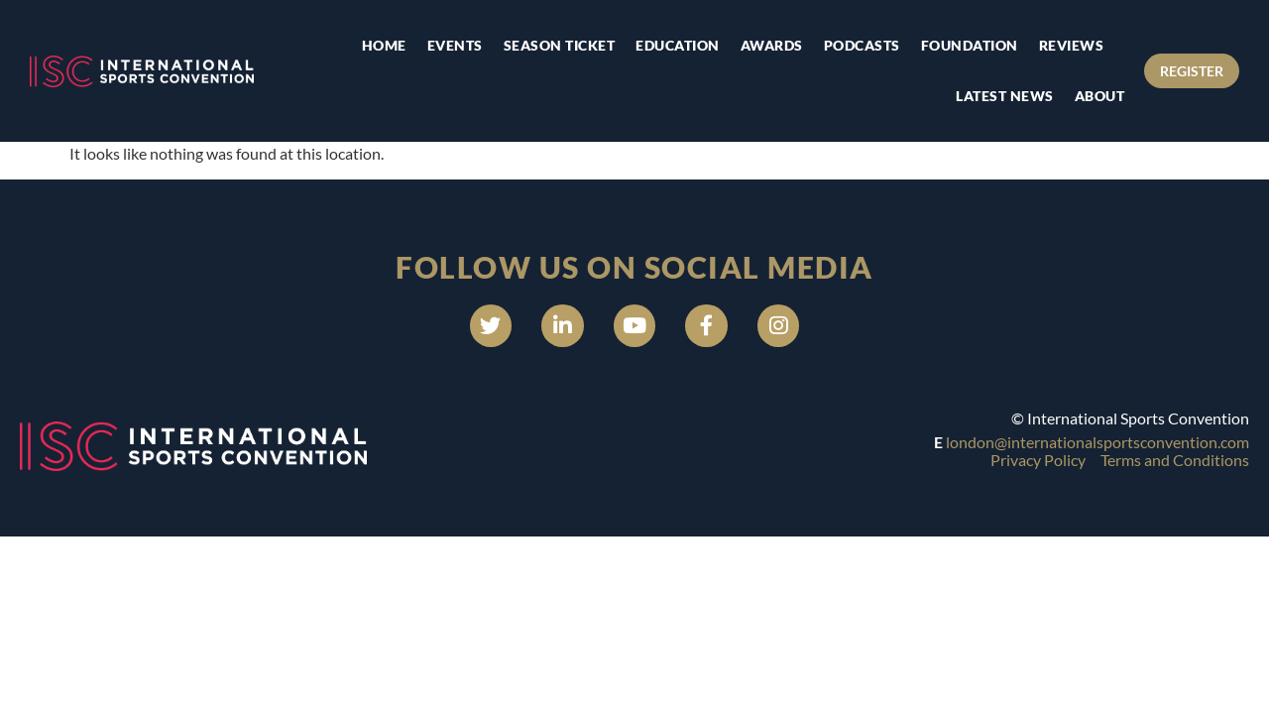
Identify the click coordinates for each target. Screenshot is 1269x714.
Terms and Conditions (1174, 467)
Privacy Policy (1038, 467)
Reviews (1061, 45)
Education (668, 45)
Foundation (958, 45)
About (1089, 95)
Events (444, 45)
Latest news (995, 95)
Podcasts (851, 45)
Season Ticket (549, 45)
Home (373, 45)
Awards (761, 45)
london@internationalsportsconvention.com (1097, 448)
